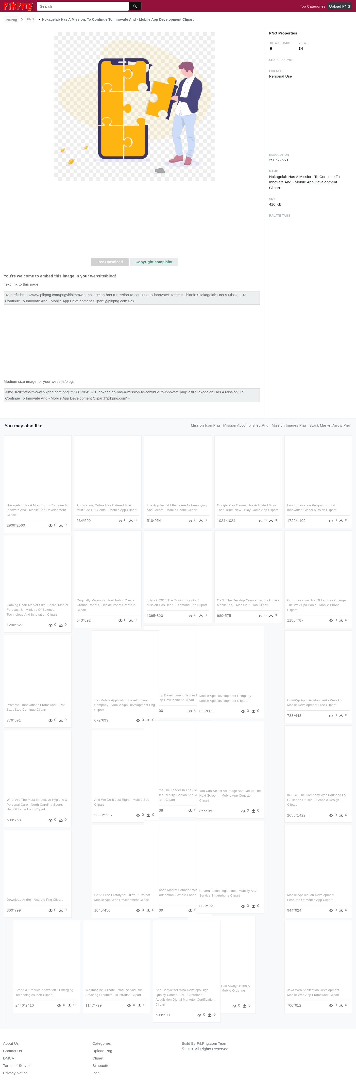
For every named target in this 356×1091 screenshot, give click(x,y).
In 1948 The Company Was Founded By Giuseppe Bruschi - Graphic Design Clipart (316, 799)
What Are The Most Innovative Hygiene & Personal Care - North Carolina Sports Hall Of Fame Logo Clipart (37, 804)
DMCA (8, 1058)
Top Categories (312, 6)
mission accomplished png (246, 425)
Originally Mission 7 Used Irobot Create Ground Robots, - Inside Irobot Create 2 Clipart (106, 605)
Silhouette (100, 1065)
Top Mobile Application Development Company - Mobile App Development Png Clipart (166, 704)
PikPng (11, 20)
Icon (96, 1073)
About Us (11, 1043)
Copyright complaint (154, 262)
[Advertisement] (134, 220)
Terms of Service (17, 1065)
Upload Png (102, 1051)
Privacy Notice (15, 1073)
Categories (101, 1043)
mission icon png (205, 425)
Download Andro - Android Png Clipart (35, 899)
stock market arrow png (329, 425)
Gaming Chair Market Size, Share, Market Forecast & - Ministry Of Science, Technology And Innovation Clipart (37, 609)
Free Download (109, 262)
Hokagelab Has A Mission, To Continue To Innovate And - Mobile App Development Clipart (37, 510)
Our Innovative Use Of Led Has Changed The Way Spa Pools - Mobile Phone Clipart (317, 605)
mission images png (289, 425)
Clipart (97, 1058)
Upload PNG (339, 6)
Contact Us (12, 1051)
